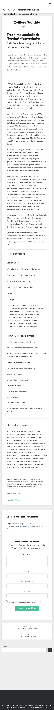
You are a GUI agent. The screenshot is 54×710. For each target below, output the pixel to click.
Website (27, 591)
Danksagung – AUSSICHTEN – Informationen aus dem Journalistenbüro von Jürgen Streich (24, 526)
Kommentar (27, 554)
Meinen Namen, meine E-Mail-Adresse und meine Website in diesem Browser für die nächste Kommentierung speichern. (26, 601)
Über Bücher (15, 500)
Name (27, 571)
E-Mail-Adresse (27, 581)
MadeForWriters (41, 707)
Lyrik (8, 500)
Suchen (4, 646)
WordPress (24, 707)
